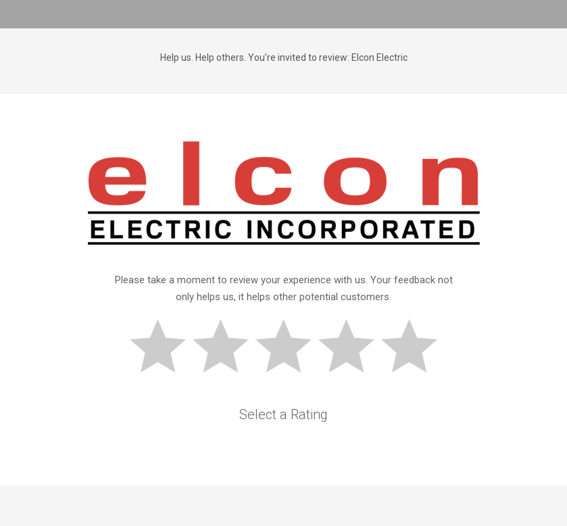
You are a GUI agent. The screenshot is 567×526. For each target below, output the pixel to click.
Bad (163, 348)
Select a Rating (283, 414)
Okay (289, 348)
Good (352, 348)
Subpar (226, 348)
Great (415, 348)
